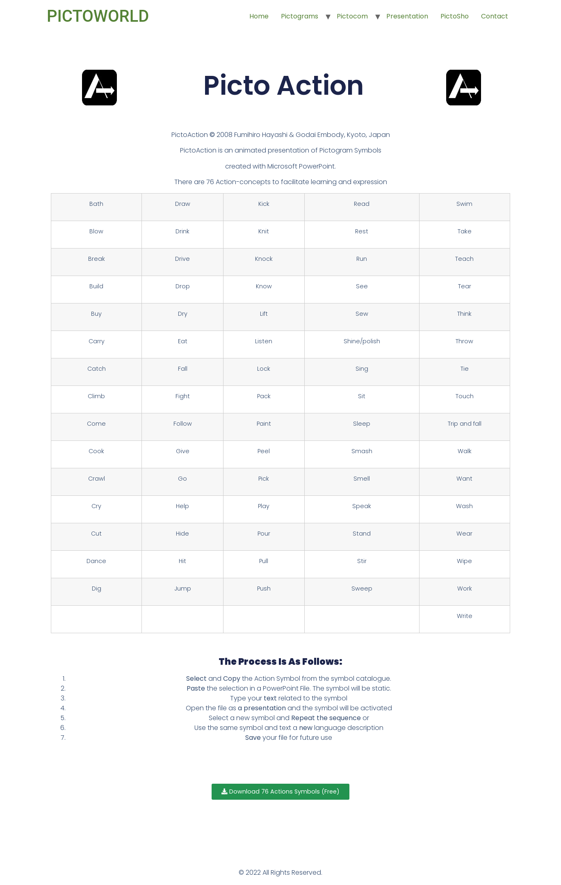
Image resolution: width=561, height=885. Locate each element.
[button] (281, 792)
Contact (494, 16)
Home (259, 16)
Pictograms (299, 16)
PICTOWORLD (98, 16)
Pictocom (352, 16)
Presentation (407, 16)
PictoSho (454, 16)
